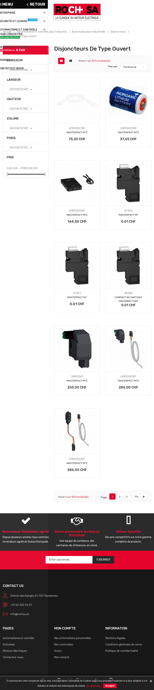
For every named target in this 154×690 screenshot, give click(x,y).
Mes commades (63, 644)
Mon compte (61, 657)
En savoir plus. (93, 686)
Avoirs (58, 651)
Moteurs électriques (15, 651)
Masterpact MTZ (77, 132)
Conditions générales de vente (123, 644)
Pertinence (129, 67)
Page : (104, 497)
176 (136, 496)
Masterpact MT (128, 214)
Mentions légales (115, 638)
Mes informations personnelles (72, 638)
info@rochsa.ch (19, 614)
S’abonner (103, 559)
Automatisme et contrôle (18, 638)
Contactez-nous (13, 657)
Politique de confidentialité (121, 651)
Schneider (9, 644)
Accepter (110, 686)
